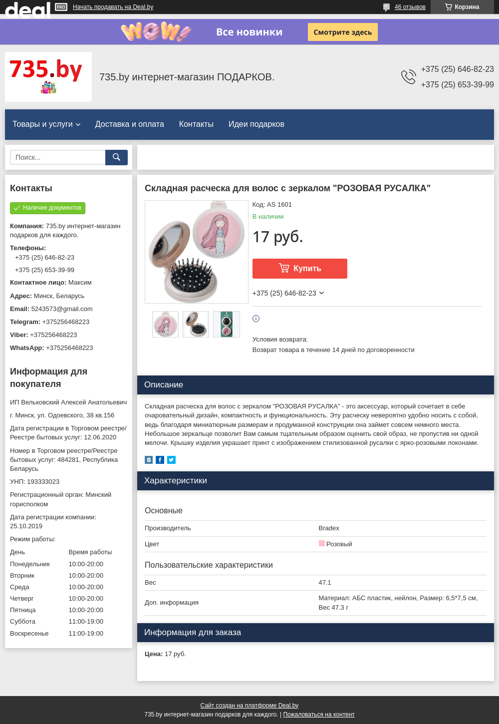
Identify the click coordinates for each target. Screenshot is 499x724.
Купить (307, 268)
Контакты (196, 124)
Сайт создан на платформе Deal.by (250, 705)
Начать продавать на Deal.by (113, 6)
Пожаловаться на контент (318, 714)
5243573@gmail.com (62, 309)
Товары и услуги (42, 124)
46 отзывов (410, 6)
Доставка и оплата (129, 124)
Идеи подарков (256, 124)
